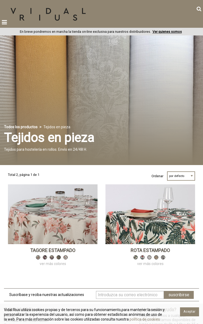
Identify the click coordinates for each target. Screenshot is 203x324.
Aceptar (189, 311)
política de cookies (144, 319)
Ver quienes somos (167, 32)
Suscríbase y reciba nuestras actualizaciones (46, 295)
